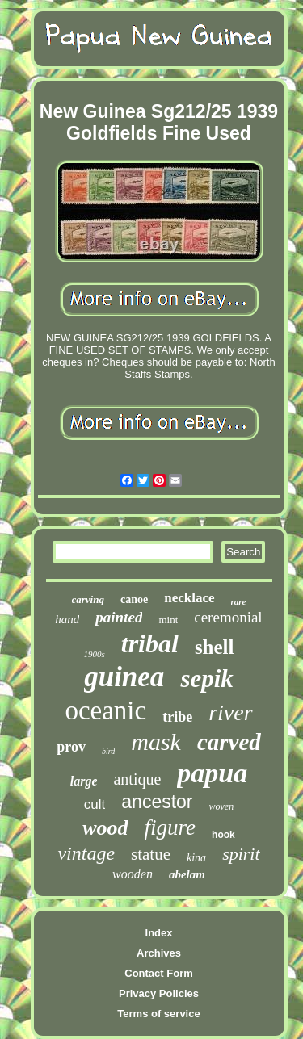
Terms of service (158, 1014)
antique (137, 779)
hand (67, 619)
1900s (93, 654)
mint (168, 620)
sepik (206, 678)
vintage (86, 853)
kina (196, 858)
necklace (189, 597)
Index (159, 933)
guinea (124, 677)
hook (223, 834)
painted (118, 617)
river (230, 712)
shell (214, 647)
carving (88, 599)
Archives (159, 953)
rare (238, 601)
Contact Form (158, 973)
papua (212, 773)
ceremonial (228, 617)
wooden (132, 874)
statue (150, 854)
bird (108, 751)
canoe (134, 599)
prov (71, 747)
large (84, 781)
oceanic (105, 710)
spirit (240, 854)
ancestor (156, 801)
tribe (177, 717)
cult (94, 804)
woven (221, 806)
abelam (187, 874)
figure (170, 827)
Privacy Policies (159, 993)
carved (229, 742)
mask (156, 741)
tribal (150, 643)
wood (105, 828)
